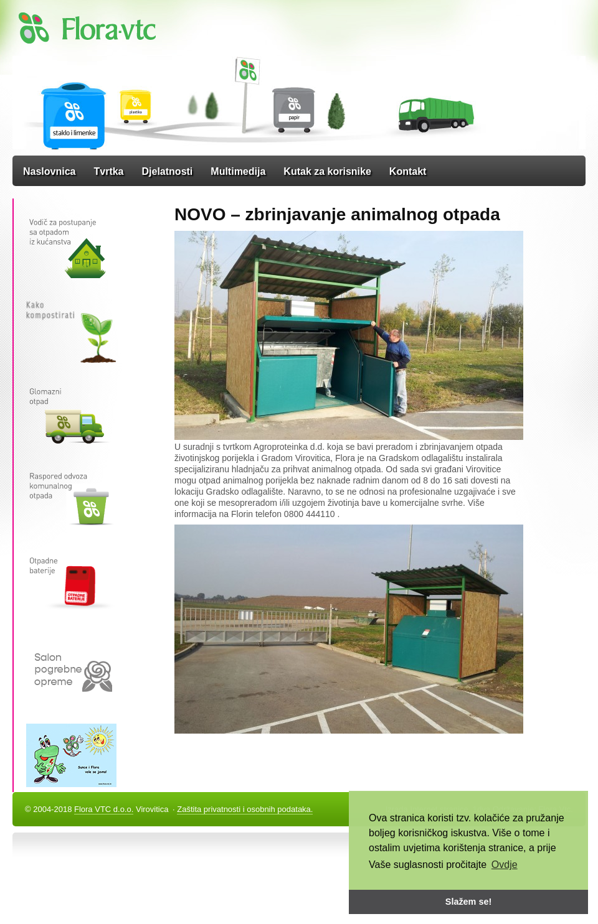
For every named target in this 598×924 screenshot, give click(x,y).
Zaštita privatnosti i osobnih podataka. (245, 809)
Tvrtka (108, 171)
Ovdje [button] (504, 864)
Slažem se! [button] (468, 902)
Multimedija (238, 171)
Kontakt (408, 171)
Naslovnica (49, 171)
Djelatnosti (167, 171)
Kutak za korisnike (327, 171)
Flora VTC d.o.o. (103, 809)
